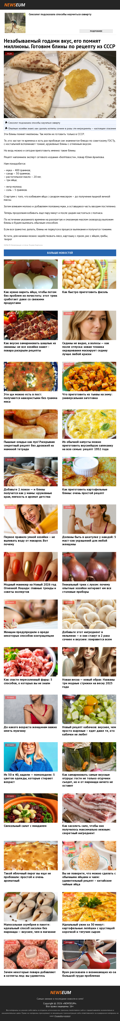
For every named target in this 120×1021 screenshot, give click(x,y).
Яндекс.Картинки (36, 245)
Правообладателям (62, 1016)
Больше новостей (60, 252)
